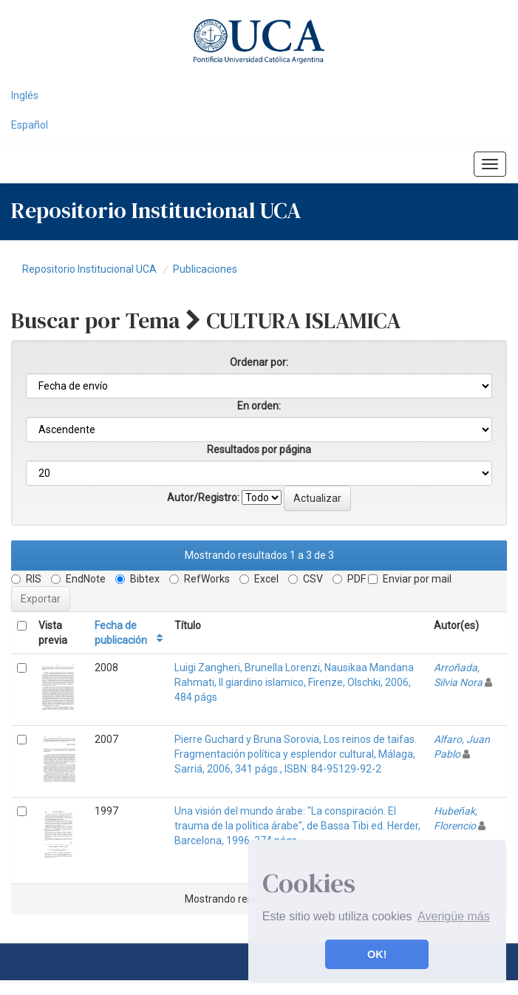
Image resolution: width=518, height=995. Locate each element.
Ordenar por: (259, 362)
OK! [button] (376, 954)
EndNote (78, 579)
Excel (259, 579)
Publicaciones (205, 269)
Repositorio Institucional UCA (89, 269)
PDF (349, 579)
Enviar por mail (409, 579)
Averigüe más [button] (454, 916)
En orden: (259, 406)
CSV (305, 579)
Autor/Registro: (203, 497)
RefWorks (199, 579)
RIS (26, 579)
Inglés (24, 95)
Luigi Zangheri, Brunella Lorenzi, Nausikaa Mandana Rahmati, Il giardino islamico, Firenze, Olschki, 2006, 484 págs (294, 682)
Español (29, 125)
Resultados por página (259, 449)
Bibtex (137, 579)
